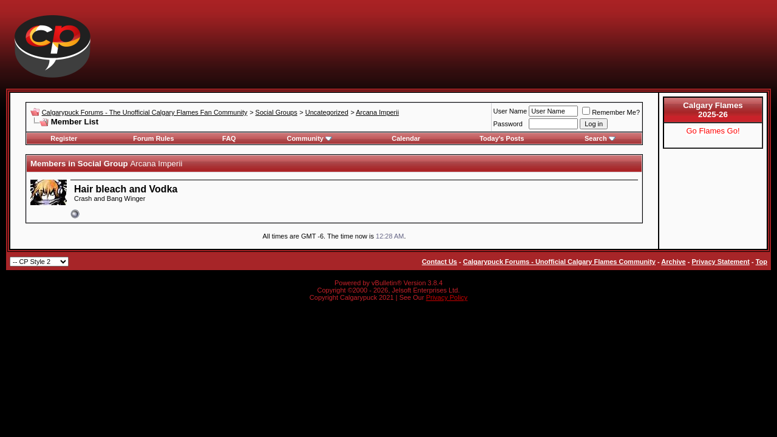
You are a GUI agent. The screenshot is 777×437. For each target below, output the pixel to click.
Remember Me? (611, 112)
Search (600, 138)
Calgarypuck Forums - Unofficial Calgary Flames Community (559, 261)
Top (761, 261)
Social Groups (276, 112)
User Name (511, 111)
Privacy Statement (720, 261)
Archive (673, 261)
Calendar (406, 138)
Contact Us (439, 261)
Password (508, 123)
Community (309, 138)
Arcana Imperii (377, 112)
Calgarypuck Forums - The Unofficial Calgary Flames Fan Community (145, 112)
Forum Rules (153, 138)
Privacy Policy (446, 297)
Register (63, 138)
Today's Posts (502, 138)
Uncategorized (326, 112)
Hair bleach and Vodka (125, 189)
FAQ (229, 138)
